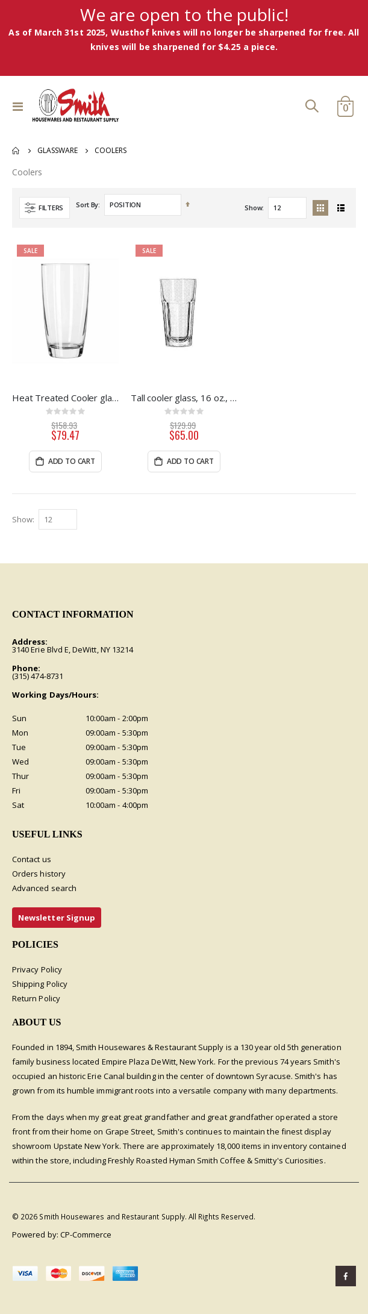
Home (16, 150)
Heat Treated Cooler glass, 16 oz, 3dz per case (65, 398)
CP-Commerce (86, 1234)
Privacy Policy (37, 969)
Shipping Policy (39, 983)
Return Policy (36, 998)
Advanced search (44, 888)
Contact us (31, 859)
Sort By (87, 204)
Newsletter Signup (56, 917)
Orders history (39, 873)
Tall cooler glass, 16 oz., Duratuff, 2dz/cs (184, 398)
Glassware (57, 150)
